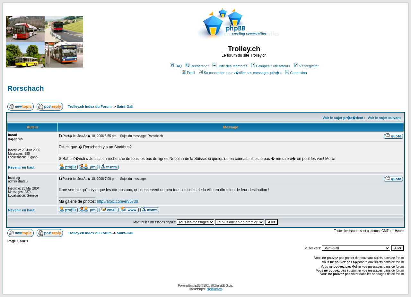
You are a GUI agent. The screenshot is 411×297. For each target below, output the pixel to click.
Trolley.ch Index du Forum (89, 106)
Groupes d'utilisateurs (270, 66)
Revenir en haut (21, 167)
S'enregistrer (306, 66)
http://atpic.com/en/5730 (117, 201)
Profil (188, 73)
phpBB (196, 285)
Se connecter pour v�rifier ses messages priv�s (240, 73)
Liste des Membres (230, 66)
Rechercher (197, 66)
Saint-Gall (125, 106)
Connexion (296, 73)
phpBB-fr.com (214, 289)
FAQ (176, 66)
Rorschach (25, 88)
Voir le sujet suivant (384, 118)
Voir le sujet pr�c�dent (342, 118)
